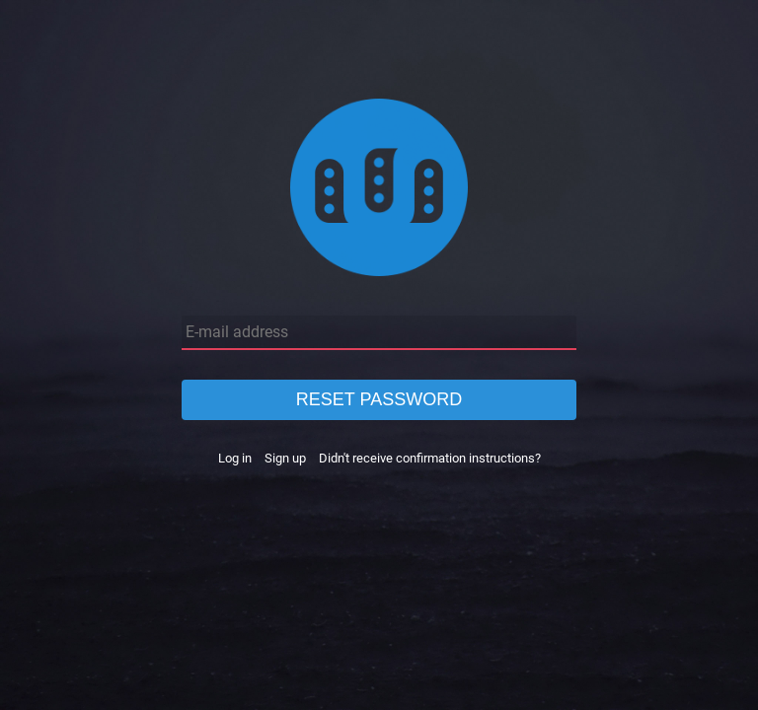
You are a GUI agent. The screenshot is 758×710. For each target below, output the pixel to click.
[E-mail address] (379, 333)
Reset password (379, 399)
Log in (235, 458)
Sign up (285, 458)
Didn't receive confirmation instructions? (430, 458)
